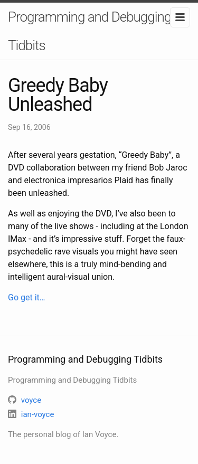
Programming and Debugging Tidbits (89, 31)
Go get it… (26, 297)
